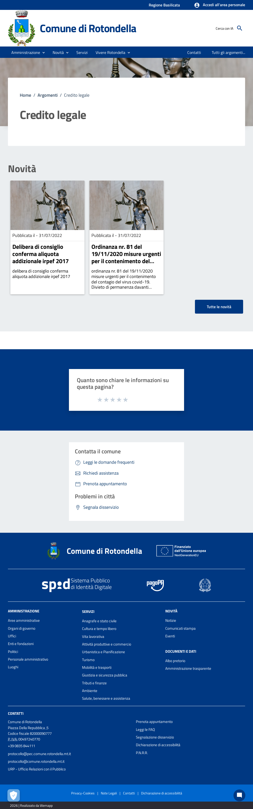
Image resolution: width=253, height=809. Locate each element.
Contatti (15, 713)
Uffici (12, 636)
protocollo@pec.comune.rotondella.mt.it (39, 754)
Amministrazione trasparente (188, 668)
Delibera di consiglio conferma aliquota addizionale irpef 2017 (40, 253)
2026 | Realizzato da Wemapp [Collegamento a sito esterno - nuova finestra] (31, 805)
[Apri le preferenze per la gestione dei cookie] (13, 795)
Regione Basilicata (164, 5)
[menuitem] (194, 52)
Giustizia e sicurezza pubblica (104, 675)
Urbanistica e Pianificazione (103, 652)
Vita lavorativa (93, 636)
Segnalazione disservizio (155, 737)
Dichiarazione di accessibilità (158, 745)
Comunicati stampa (180, 628)
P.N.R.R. (142, 753)
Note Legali (109, 793)
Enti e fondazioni (21, 644)
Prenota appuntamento (154, 721)
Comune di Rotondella (88, 28)
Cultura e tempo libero (99, 628)
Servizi (88, 611)
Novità (22, 169)
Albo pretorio (175, 661)
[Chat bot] (239, 795)
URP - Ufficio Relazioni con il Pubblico (37, 769)
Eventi (170, 636)
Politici (13, 651)
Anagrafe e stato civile (99, 621)
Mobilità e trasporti (96, 667)
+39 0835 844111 (21, 746)
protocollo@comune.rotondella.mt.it (36, 761)
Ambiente (89, 690)
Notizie (170, 620)
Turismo (88, 660)
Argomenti (48, 95)
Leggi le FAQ (145, 729)
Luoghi (13, 667)
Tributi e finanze (94, 683)
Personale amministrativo (28, 659)
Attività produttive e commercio (106, 644)
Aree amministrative (24, 620)
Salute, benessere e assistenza (106, 698)
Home (25, 95)
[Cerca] (239, 28)
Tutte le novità (219, 307)
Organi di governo (21, 628)
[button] (219, 5)
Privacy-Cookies (83, 793)
